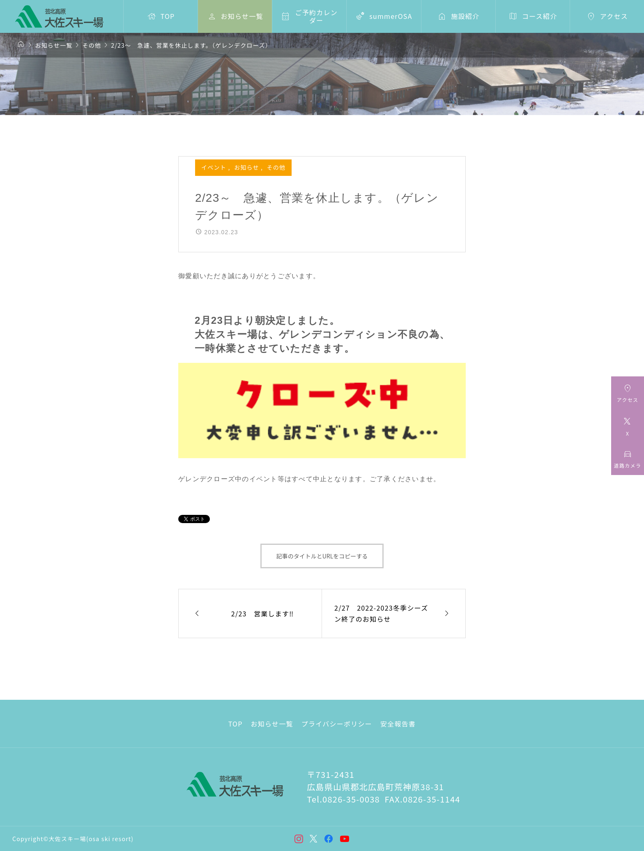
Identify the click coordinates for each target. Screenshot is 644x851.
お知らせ (247, 167)
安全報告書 (398, 724)
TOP (235, 724)
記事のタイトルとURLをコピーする (322, 556)
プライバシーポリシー (336, 724)
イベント (214, 167)
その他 (276, 167)
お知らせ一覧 (272, 724)
